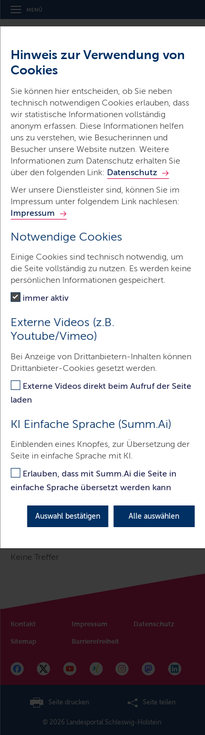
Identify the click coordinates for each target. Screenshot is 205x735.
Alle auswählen (154, 516)
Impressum (33, 213)
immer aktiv (46, 298)
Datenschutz (132, 172)
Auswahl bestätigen (67, 516)
